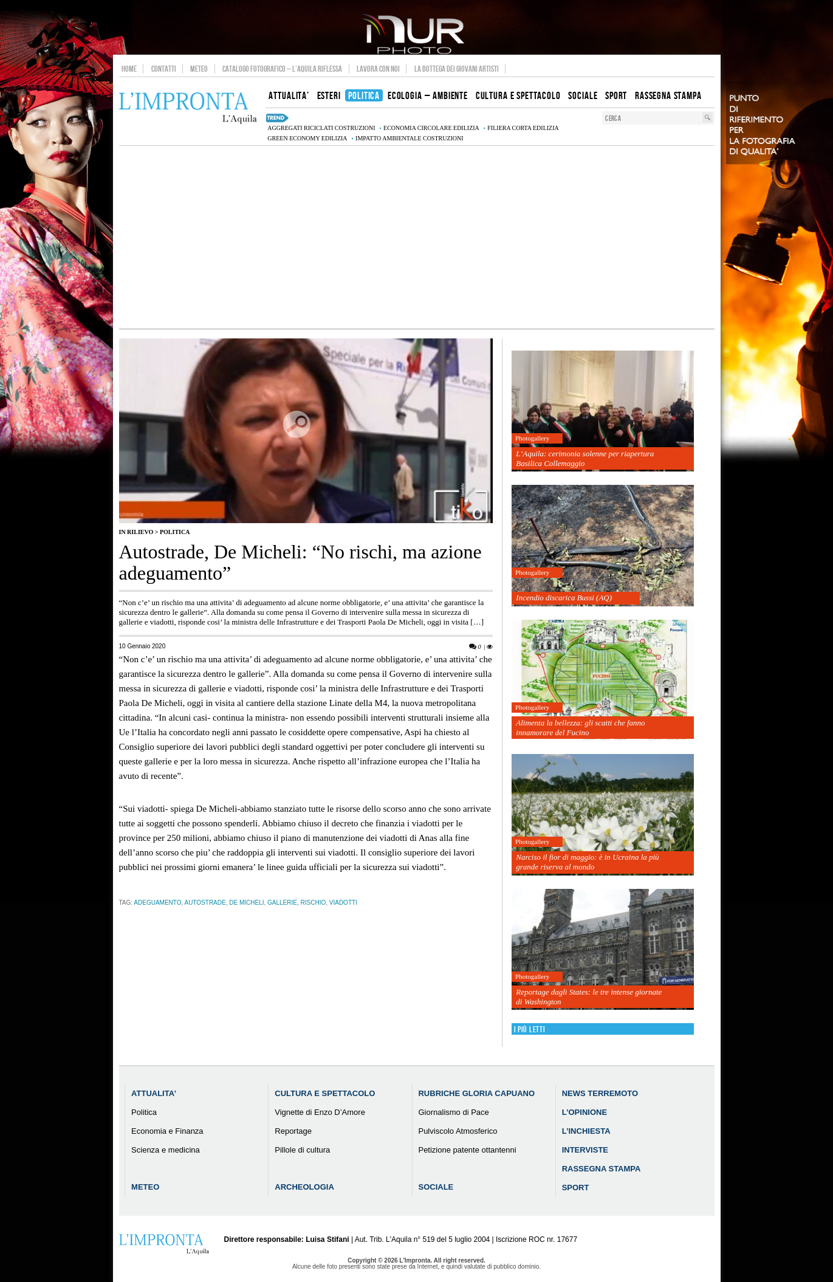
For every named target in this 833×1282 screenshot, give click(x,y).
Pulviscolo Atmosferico (457, 1131)
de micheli (246, 902)
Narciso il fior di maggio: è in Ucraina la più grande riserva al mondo (587, 861)
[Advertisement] (417, 237)
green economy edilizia (307, 138)
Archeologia (304, 1186)
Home (129, 69)
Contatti (163, 69)
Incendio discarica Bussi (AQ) (564, 597)
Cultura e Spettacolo (325, 1093)
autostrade (205, 902)
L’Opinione (584, 1112)
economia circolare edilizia (431, 128)
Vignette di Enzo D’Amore (320, 1112)
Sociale (435, 1186)
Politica (175, 532)
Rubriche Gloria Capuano (476, 1093)
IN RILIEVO (136, 532)
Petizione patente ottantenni (467, 1149)
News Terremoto (600, 1093)
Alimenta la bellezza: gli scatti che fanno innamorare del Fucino (580, 727)
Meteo (199, 69)
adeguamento (157, 902)
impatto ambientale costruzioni (409, 138)
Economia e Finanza (167, 1131)
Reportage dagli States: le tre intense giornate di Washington (589, 996)
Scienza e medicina (165, 1149)
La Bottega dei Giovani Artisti (456, 69)
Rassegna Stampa (601, 1168)
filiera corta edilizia (522, 128)
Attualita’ (153, 1093)
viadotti (343, 902)
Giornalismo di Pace (453, 1112)
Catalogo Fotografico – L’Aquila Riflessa (282, 69)
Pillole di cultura (302, 1149)
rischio (313, 902)
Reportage (293, 1131)
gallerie (282, 902)
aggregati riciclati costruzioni (321, 128)
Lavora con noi (378, 69)
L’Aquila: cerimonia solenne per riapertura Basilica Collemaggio (585, 458)
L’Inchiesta (586, 1131)
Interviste (585, 1149)
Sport (575, 1187)
